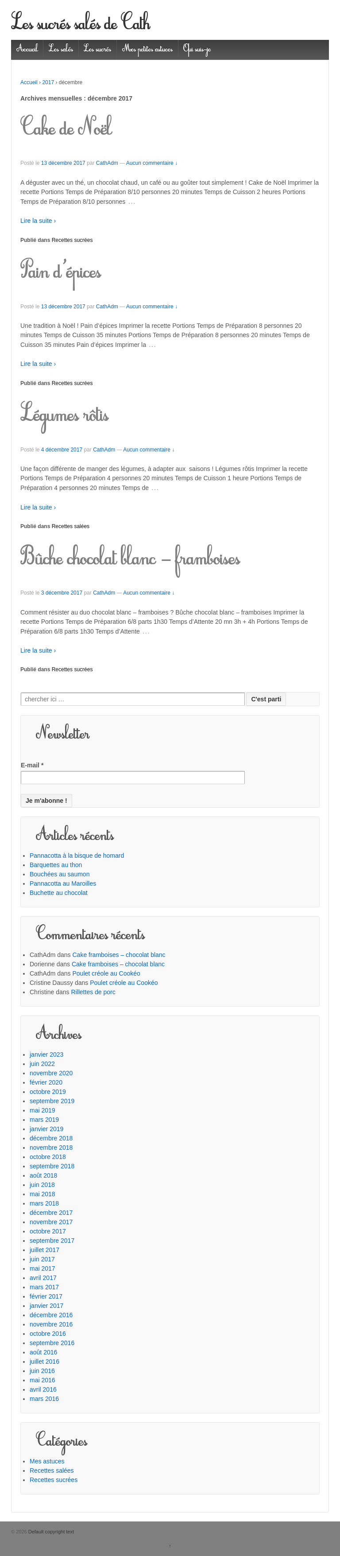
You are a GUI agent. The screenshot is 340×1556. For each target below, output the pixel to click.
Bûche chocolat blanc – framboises (130, 560)
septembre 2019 (52, 1101)
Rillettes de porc (93, 992)
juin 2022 (42, 1063)
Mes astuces (47, 1461)
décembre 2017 (51, 1212)
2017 (48, 82)
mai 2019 (42, 1110)
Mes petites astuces (147, 50)
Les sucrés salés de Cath (80, 25)
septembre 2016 (52, 1342)
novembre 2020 (51, 1073)
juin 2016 (42, 1370)
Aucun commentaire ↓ (152, 163)
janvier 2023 (46, 1054)
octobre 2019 (48, 1091)
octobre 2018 (48, 1156)
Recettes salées (70, 526)
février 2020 (46, 1082)
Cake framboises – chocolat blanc (119, 954)
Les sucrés (97, 50)
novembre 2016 (51, 1324)
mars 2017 (44, 1287)
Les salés (61, 50)
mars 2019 (44, 1119)
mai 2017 (42, 1268)
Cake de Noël (66, 130)
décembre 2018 (51, 1138)
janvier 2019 (46, 1128)
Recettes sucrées (72, 240)
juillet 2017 (44, 1249)
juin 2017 (42, 1259)
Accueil (27, 50)
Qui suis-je (197, 50)
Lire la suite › (38, 220)
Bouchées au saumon (59, 874)
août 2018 (43, 1175)
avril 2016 (43, 1389)
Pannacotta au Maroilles (63, 883)
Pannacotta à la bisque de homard (77, 855)
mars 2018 (44, 1203)
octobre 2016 (48, 1333)
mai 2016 (42, 1380)
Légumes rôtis (64, 416)
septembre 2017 (52, 1240)
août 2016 (43, 1352)
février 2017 (46, 1296)
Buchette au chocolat (59, 892)
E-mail (32, 765)
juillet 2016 (44, 1361)
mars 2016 (44, 1398)
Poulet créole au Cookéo (106, 973)
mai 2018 (42, 1194)
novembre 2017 (51, 1221)
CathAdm (107, 163)
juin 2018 (42, 1184)
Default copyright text (50, 1531)
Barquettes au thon (56, 864)
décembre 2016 (51, 1315)
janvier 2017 (46, 1305)
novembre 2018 (51, 1147)
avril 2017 (43, 1277)
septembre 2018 (52, 1166)
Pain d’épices (60, 273)
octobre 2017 (48, 1231)
